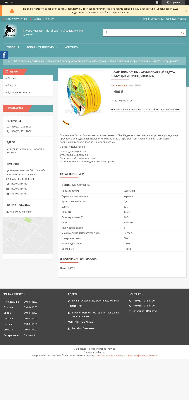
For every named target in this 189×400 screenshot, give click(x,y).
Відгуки (12, 85)
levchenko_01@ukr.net (22, 179)
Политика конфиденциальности (140, 355)
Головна (12, 47)
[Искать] (182, 32)
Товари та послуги (40, 47)
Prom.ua (111, 349)
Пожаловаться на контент (108, 355)
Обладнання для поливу (29, 61)
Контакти (71, 47)
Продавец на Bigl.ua (94, 352)
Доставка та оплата (19, 92)
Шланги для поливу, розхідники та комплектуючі (76, 61)
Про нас (12, 78)
